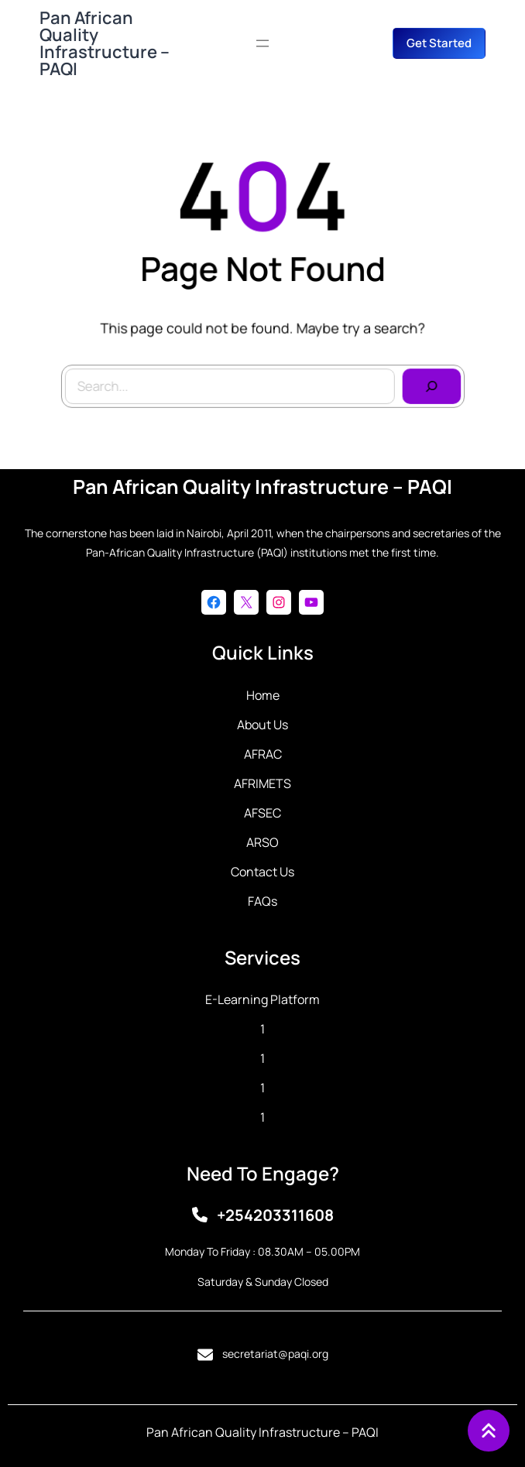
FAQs (262, 901)
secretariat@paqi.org (275, 1353)
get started (439, 43)
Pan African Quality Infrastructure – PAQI (104, 43)
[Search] (427, 384)
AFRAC (263, 754)
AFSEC (262, 812)
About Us (262, 724)
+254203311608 (275, 1215)
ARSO (262, 842)
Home (263, 695)
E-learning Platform (262, 999)
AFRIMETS (262, 783)
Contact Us (262, 871)
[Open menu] (262, 43)
